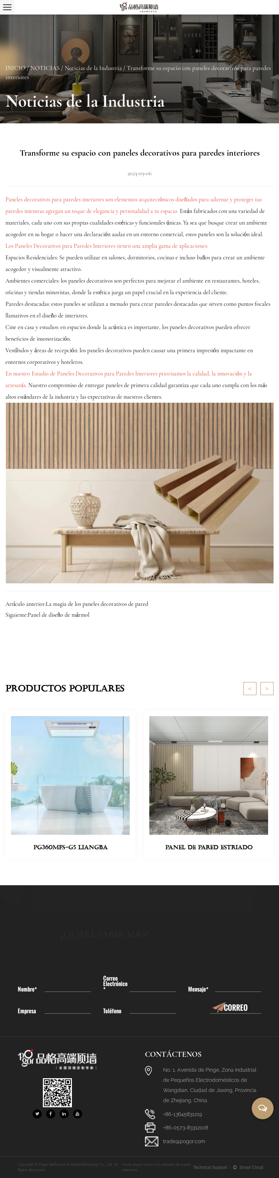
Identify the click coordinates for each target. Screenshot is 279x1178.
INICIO (15, 68)
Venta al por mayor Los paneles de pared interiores (156, 1166)
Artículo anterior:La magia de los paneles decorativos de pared (76, 604)
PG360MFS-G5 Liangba (70, 847)
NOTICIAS (45, 68)
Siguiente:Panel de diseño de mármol (47, 615)
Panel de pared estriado (208, 847)
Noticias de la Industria (93, 68)
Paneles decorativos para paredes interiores (55, 199)
